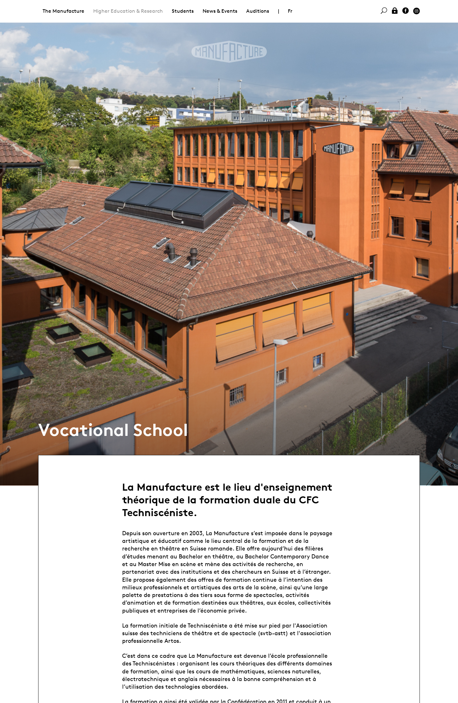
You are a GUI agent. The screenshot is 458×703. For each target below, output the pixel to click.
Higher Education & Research (128, 11)
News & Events (220, 11)
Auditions (257, 11)
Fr (290, 11)
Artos (171, 640)
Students (183, 11)
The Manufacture (63, 11)
